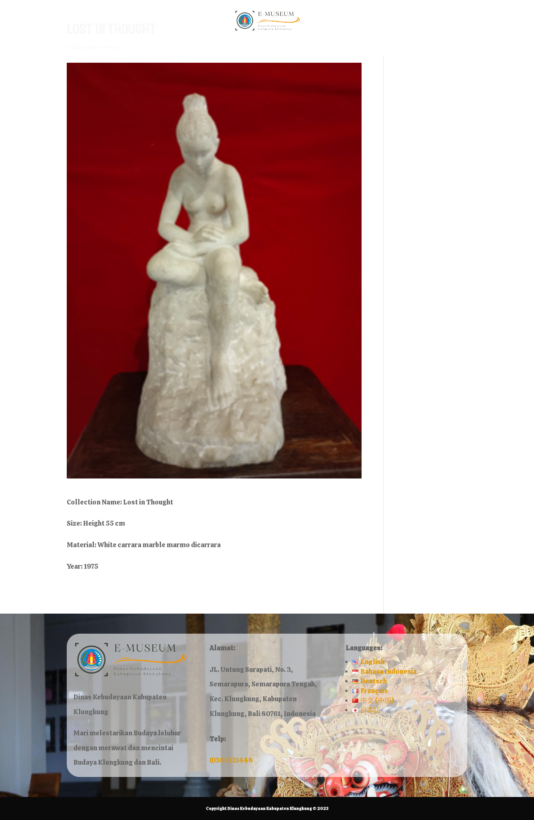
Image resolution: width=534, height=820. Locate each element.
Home (181, 46)
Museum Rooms (232, 46)
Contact (330, 46)
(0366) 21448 (231, 760)
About (291, 46)
